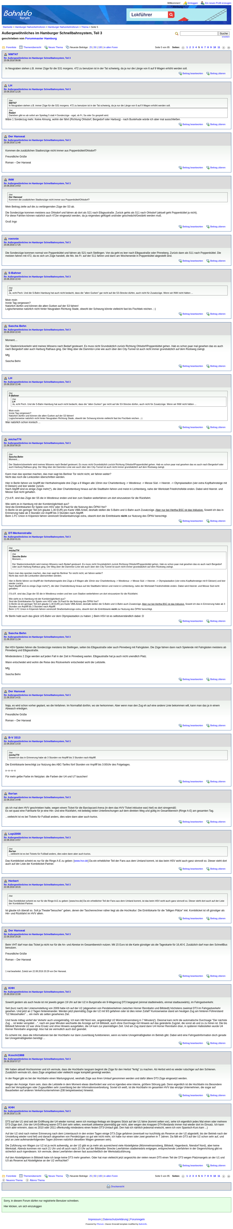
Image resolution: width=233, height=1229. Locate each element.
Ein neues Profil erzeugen (218, 3)
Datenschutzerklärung (115, 1219)
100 (100, 47)
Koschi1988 (16, 1055)
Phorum (100, 1224)
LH (10, 85)
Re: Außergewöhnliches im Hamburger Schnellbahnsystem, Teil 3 (37, 58)
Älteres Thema (37, 1180)
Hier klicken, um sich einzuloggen (23, 1206)
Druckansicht (117, 1186)
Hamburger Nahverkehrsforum (63, 27)
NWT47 (13, 54)
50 (95, 47)
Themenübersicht (32, 47)
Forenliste (11, 47)
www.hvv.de (81, 860)
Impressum (94, 1219)
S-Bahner (14, 272)
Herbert (13, 880)
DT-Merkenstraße (20, 533)
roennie (13, 238)
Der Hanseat (16, 136)
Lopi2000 (14, 833)
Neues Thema (55, 47)
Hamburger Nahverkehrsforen (30, 27)
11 (219, 47)
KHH (11, 988)
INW (11, 179)
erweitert (226, 37)
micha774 (14, 439)
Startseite (7, 27)
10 (214, 47)
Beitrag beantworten (193, 73)
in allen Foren (111, 47)
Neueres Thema (14, 1180)
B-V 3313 (14, 737)
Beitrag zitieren (217, 73)
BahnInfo (143, 1224)
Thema (84, 27)
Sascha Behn (17, 326)
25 (90, 47)
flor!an (12, 793)
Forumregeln (137, 1219)
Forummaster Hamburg (41, 38)
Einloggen (193, 3)
